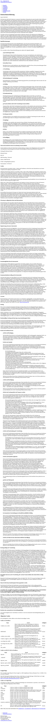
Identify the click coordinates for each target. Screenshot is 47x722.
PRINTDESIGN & (35, 708)
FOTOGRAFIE (42, 708)
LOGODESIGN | (28, 708)
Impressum (5, 712)
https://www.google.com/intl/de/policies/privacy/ (10, 678)
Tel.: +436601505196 (4, 1)
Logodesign (5, 7)
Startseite (5, 5)
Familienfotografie (6, 10)
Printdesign (5, 8)
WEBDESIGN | (21, 708)
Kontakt (4, 11)
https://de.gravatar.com (24, 302)
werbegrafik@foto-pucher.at (6, 2)
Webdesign (5, 6)
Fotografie (5, 9)
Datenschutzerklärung (7, 713)
